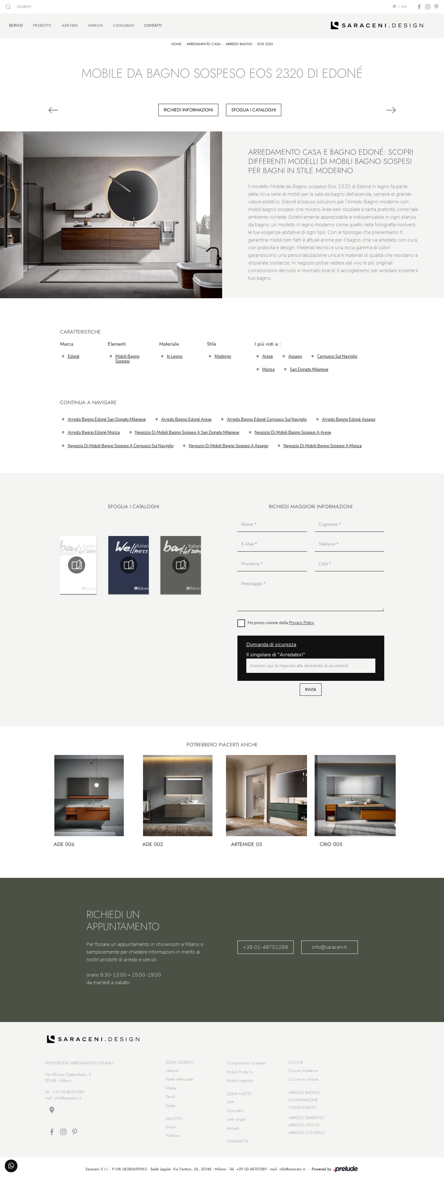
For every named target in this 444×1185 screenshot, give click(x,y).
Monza (268, 368)
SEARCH (18, 7)
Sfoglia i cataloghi (253, 108)
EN (403, 6)
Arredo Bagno (239, 42)
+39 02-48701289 (265, 945)
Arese (267, 355)
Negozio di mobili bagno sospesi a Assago (228, 444)
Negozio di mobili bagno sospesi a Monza (322, 444)
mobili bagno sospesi (127, 357)
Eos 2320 (265, 42)
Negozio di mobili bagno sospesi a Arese (293, 431)
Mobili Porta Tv (240, 1074)
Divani (171, 1129)
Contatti (153, 24)
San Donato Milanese (309, 368)
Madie (171, 1090)
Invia (310, 688)
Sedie (170, 1107)
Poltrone (173, 1137)
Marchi (95, 25)
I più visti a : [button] (268, 342)
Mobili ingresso (240, 1082)
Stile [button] (211, 342)
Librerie (172, 1072)
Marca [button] (66, 342)
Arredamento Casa (204, 42)
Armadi (233, 1130)
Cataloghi (123, 25)
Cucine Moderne (303, 1072)
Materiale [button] (169, 342)
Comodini (235, 1113)
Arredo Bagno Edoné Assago (348, 418)
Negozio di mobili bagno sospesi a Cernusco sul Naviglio (121, 444)
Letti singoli (236, 1121)
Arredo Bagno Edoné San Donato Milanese (107, 418)
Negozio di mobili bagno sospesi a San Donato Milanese (187, 431)
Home (176, 42)
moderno (223, 355)
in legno (174, 355)
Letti (230, 1104)
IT (394, 6)
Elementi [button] (117, 342)
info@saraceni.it (329, 945)
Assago (295, 355)
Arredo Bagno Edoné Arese (186, 418)
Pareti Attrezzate (179, 1081)
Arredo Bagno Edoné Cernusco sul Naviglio (267, 418)
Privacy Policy (301, 621)
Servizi (16, 24)
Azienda (70, 25)
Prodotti (42, 25)
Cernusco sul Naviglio (337, 355)
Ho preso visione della (281, 621)
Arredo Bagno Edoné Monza (94, 431)
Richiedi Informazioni (188, 108)
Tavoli (170, 1099)
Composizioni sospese (246, 1065)
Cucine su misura (303, 1081)
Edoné (73, 355)
